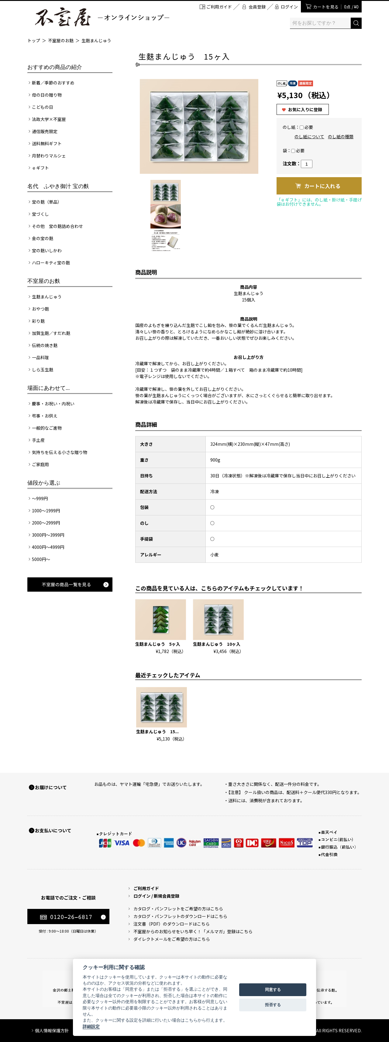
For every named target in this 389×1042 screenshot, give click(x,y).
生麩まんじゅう (96, 40)
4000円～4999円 (48, 547)
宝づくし (40, 214)
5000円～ (41, 559)
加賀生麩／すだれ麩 (51, 333)
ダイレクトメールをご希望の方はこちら (171, 939)
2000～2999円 (46, 523)
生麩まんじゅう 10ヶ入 (216, 644)
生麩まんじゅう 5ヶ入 (157, 644)
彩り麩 (38, 321)
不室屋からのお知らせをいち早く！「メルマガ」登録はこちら (193, 931)
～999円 (40, 498)
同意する (273, 989)
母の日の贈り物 (47, 95)
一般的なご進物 (47, 428)
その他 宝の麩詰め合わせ (57, 226)
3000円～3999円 (48, 535)
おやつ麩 (40, 309)
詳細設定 (91, 1026)
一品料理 (40, 357)
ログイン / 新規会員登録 (156, 896)
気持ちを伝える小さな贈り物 (59, 452)
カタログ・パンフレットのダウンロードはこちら (180, 916)
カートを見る (336, 7)
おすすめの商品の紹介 (54, 67)
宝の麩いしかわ (47, 250)
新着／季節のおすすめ (53, 83)
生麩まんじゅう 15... (157, 731)
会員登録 (257, 7)
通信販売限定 (44, 131)
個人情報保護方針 (52, 1030)
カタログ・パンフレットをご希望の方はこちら (178, 909)
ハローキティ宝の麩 (51, 263)
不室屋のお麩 (61, 40)
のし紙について (309, 136)
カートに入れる (322, 186)
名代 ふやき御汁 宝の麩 (58, 186)
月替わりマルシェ (49, 156)
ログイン (289, 7)
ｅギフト (40, 168)
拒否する (273, 1004)
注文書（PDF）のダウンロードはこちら (171, 924)
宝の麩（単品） (47, 202)
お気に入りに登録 (305, 109)
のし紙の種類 (340, 136)
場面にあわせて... (48, 388)
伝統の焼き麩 (44, 345)
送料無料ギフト (47, 143)
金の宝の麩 (42, 238)
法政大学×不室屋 (49, 119)
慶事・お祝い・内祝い (53, 404)
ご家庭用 (40, 464)
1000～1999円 (46, 510)
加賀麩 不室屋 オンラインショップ (101, 17)
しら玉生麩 (42, 369)
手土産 (38, 440)
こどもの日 (42, 107)
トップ (33, 40)
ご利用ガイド (219, 7)
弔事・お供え (44, 416)
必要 (309, 127)
